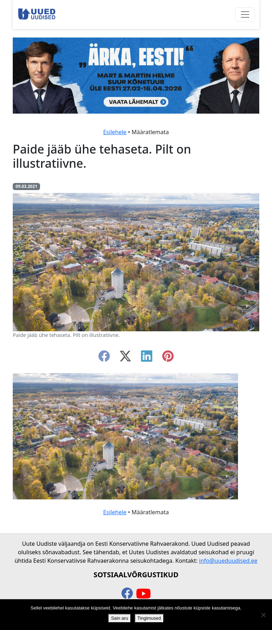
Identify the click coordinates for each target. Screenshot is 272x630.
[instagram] (168, 358)
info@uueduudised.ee (228, 561)
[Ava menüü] (245, 14)
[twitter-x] (125, 358)
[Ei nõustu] (263, 614)
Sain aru (119, 618)
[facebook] (104, 358)
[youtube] (143, 594)
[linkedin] (147, 358)
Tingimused (149, 618)
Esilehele (114, 132)
